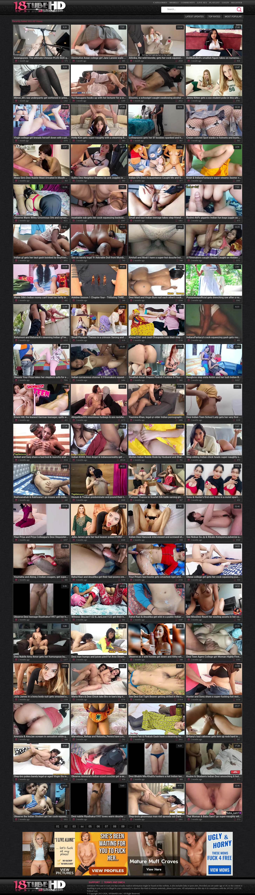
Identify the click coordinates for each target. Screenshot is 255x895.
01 (57, 826)
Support (94, 882)
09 (122, 826)
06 (98, 826)
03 (74, 826)
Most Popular (233, 16)
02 (66, 826)
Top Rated (214, 16)
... (131, 826)
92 (138, 826)
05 (90, 826)
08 (114, 826)
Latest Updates (195, 16)
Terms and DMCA (114, 882)
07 (106, 826)
